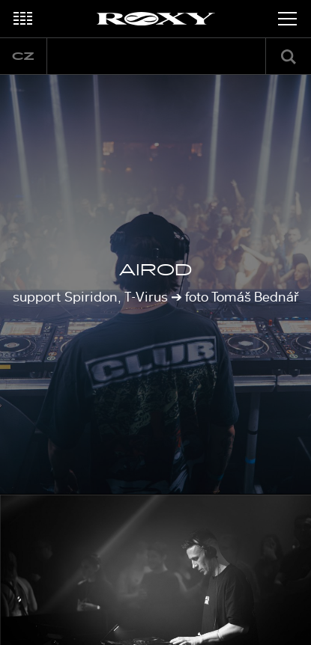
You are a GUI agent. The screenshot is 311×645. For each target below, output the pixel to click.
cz (23, 56)
